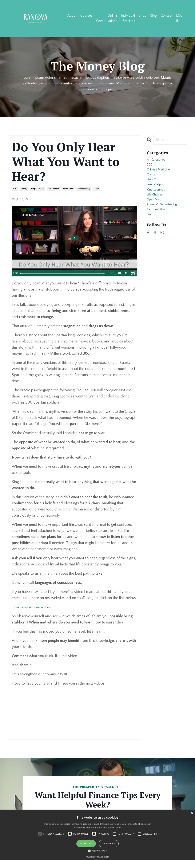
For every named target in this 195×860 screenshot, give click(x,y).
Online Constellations (106, 18)
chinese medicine (161, 173)
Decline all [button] (108, 843)
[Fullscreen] (133, 274)
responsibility (84, 189)
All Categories (158, 161)
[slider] (70, 274)
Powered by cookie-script (97, 857)
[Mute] (118, 274)
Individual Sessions (128, 18)
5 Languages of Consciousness (36, 607)
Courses (86, 15)
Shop (142, 15)
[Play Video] (15, 274)
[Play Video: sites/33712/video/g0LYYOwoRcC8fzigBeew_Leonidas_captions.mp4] (74, 238)
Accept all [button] (86, 843)
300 (15, 189)
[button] (97, 851)
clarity (24, 189)
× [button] (191, 813)
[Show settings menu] (125, 274)
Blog (153, 15)
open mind (68, 189)
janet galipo (156, 192)
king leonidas (37, 189)
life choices (53, 189)
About (71, 15)
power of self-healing (165, 216)
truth (96, 189)
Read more (115, 827)
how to (153, 186)
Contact (166, 15)
